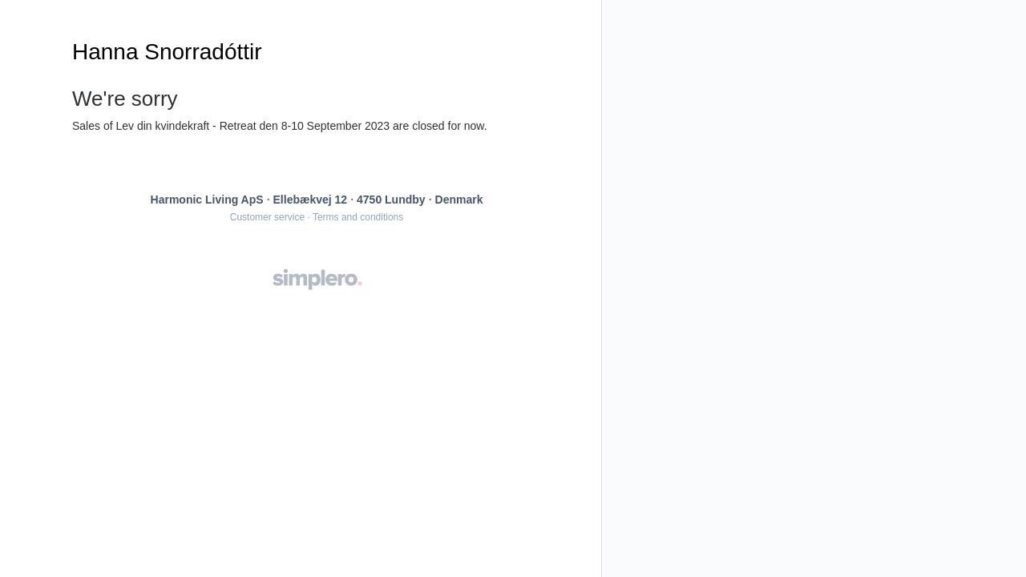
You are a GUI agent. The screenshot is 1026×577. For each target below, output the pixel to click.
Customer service (267, 217)
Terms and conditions (358, 217)
